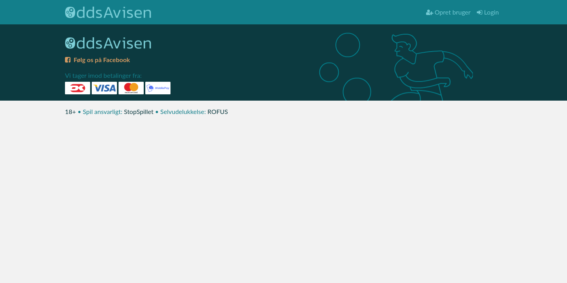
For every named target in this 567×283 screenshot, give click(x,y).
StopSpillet (139, 111)
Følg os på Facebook (97, 59)
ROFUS (218, 111)
